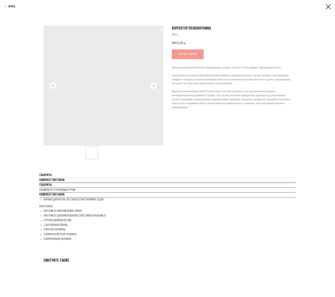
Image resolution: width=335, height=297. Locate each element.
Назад (11, 6)
